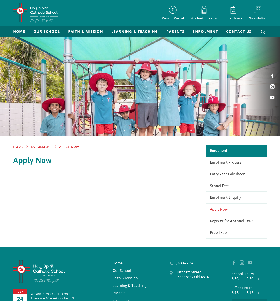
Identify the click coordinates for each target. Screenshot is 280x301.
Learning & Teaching (134, 32)
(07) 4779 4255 (187, 262)
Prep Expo (218, 232)
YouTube (273, 95)
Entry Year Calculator (227, 174)
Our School (46, 32)
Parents (175, 32)
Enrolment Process (226, 162)
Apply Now (219, 209)
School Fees (219, 185)
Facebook (274, 74)
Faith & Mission (85, 32)
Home (19, 32)
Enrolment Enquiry (225, 197)
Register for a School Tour (231, 220)
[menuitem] (19, 31)
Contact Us (239, 32)
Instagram (273, 85)
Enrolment (205, 32)
